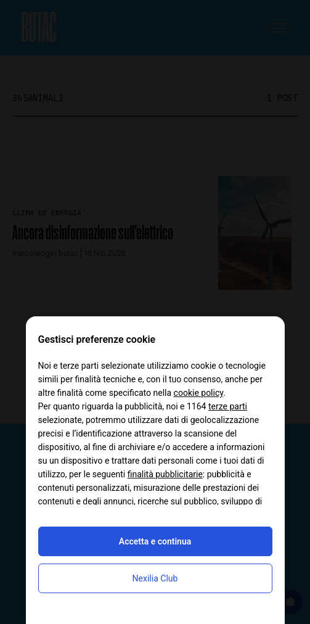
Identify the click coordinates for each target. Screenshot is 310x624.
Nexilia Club (155, 578)
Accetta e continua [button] (155, 541)
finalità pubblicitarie (165, 474)
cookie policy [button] (199, 393)
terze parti (227, 406)
